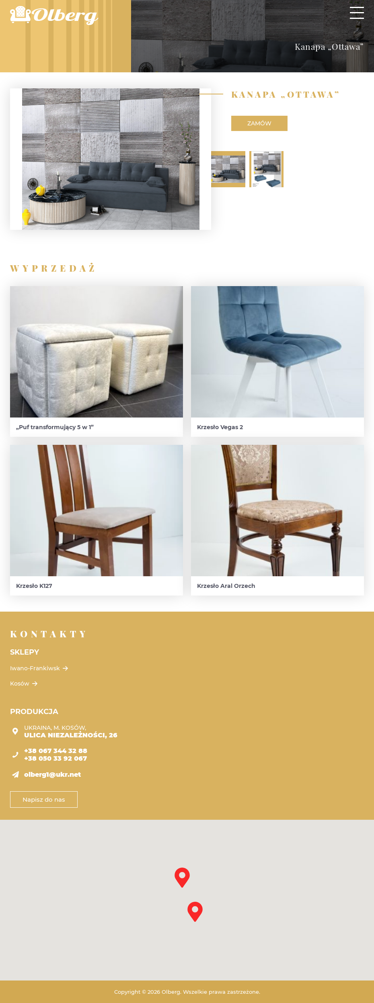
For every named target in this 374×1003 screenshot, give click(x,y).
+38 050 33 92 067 (55, 758)
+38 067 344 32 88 (55, 751)
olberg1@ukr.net (52, 774)
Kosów (24, 683)
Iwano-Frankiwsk (40, 668)
